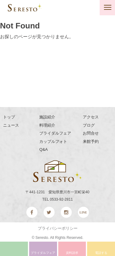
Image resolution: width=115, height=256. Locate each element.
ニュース (11, 125)
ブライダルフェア (55, 133)
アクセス (91, 117)
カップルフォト (53, 141)
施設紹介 (47, 117)
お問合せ (91, 133)
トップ (9, 117)
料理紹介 (47, 125)
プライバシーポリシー (58, 228)
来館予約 (91, 141)
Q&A (43, 149)
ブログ (89, 125)
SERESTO (24, 7)
